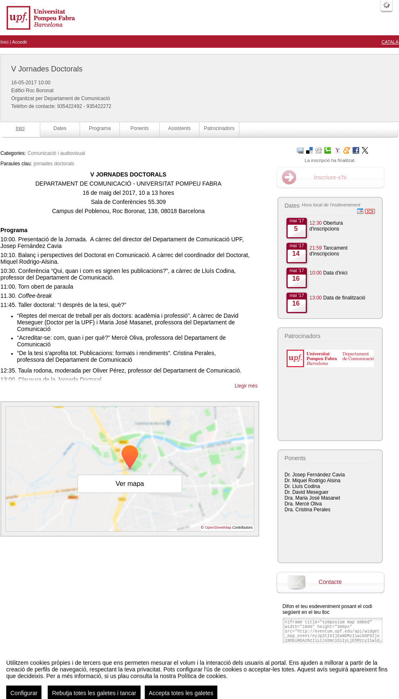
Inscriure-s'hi (330, 177)
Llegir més (246, 386)
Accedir (19, 41)
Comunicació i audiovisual (56, 153)
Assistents (179, 128)
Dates (60, 128)
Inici (4, 41)
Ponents (139, 128)
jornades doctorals (54, 164)
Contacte (330, 582)
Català (390, 41)
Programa (100, 128)
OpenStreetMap (218, 527)
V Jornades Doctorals (47, 69)
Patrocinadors (219, 128)
